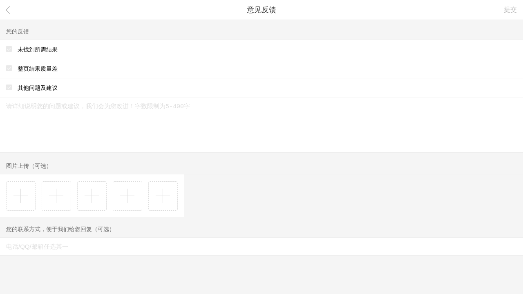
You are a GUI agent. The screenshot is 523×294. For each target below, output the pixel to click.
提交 (510, 9)
